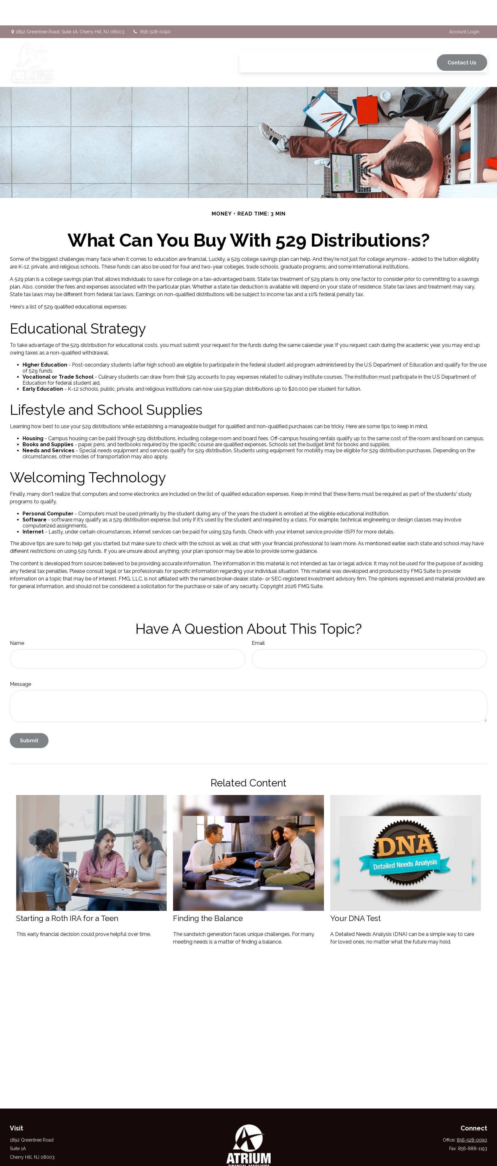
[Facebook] (237, 1154)
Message (20, 659)
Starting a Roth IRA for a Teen (67, 893)
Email (258, 618)
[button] (249, 37)
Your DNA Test (355, 893)
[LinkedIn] (259, 1154)
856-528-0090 (151, 6)
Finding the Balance (208, 893)
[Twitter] (248, 1154)
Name (17, 618)
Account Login (464, 6)
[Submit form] (29, 715)
